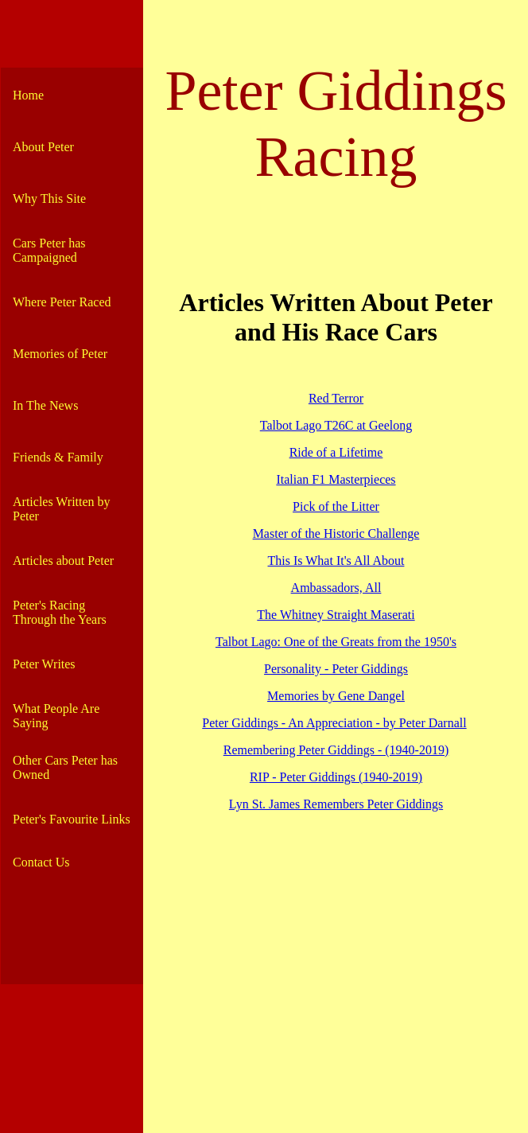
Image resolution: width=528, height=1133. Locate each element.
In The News (45, 405)
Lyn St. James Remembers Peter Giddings (336, 804)
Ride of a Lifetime (336, 452)
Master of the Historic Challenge (336, 533)
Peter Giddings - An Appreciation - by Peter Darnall (334, 723)
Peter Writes (44, 664)
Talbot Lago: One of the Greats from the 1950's (335, 641)
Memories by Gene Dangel (336, 696)
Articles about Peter (63, 560)
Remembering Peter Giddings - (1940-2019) (336, 750)
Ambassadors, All (336, 587)
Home (28, 95)
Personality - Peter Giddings (336, 669)
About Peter (43, 147)
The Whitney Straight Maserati (335, 614)
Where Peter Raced (62, 302)
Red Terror (336, 398)
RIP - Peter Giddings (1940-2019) (336, 777)
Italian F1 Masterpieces (335, 479)
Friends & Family (58, 457)
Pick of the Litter (336, 506)
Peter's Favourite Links (71, 819)
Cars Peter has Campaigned (49, 250)
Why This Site (49, 198)
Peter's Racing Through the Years (60, 612)
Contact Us (41, 862)
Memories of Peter (60, 353)
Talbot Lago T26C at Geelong (336, 425)
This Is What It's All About (336, 560)
